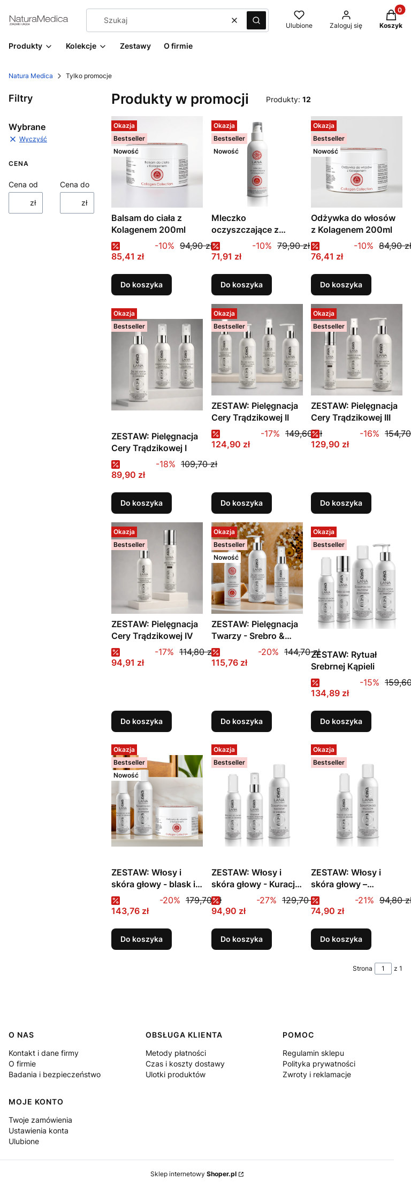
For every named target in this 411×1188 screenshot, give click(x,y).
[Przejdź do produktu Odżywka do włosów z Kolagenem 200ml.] (356, 162)
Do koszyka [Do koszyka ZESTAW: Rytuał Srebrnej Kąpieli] (341, 720)
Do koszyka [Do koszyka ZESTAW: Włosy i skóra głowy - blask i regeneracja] (141, 938)
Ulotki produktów (176, 1074)
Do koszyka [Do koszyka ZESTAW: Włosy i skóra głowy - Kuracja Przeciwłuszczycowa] (241, 938)
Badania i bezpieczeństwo (55, 1074)
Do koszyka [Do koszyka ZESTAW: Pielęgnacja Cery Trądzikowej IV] (141, 720)
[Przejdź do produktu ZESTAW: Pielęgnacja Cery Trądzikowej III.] (356, 349)
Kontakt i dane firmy (44, 1052)
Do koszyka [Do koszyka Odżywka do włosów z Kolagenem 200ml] (341, 284)
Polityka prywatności (319, 1063)
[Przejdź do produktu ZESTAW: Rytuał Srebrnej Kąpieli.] (356, 583)
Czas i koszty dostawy (185, 1063)
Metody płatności (176, 1052)
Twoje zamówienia (40, 1119)
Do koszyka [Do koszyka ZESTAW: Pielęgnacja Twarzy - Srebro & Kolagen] (241, 720)
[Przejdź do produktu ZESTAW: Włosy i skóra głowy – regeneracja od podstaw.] (356, 801)
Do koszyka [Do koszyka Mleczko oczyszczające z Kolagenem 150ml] (241, 284)
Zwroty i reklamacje (317, 1074)
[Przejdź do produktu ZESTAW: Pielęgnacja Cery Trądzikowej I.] (157, 365)
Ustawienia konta (38, 1130)
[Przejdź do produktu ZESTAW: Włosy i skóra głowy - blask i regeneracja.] (157, 801)
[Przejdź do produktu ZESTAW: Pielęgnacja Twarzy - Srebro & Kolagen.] (257, 568)
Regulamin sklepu (313, 1052)
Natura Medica (31, 76)
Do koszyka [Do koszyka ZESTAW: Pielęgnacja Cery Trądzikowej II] (241, 502)
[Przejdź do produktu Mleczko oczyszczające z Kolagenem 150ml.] (257, 162)
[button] (256, 20)
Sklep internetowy (193, 1174)
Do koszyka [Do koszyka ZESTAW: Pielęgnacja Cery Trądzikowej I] (141, 502)
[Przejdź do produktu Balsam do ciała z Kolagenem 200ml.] (157, 162)
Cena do (74, 184)
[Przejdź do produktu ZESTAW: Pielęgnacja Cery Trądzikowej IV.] (157, 568)
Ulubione (24, 1141)
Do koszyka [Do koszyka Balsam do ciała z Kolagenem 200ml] (141, 284)
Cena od (23, 184)
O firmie (22, 1063)
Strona (362, 968)
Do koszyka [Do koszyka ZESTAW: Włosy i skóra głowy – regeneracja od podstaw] (341, 938)
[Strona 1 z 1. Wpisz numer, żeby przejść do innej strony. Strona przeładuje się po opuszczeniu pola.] (383, 968)
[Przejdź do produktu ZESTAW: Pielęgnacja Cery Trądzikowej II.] (257, 349)
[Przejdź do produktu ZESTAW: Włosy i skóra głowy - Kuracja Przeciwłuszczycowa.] (257, 801)
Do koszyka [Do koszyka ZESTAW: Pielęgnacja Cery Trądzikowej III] (341, 502)
